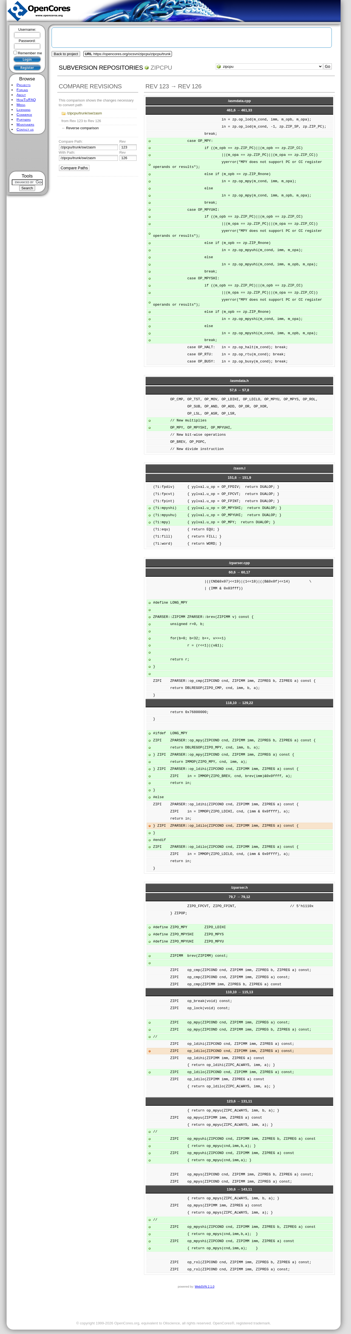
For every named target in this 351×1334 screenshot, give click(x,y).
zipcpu (161, 67)
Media (20, 105)
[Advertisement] (27, 153)
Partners (23, 119)
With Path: (67, 152)
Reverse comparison (82, 128)
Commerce (24, 114)
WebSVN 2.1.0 (204, 1286)
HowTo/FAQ (26, 100)
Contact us (24, 129)
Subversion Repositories (101, 67)
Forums (22, 90)
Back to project (66, 54)
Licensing (23, 110)
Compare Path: (71, 141)
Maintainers (25, 124)
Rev (122, 141)
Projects (23, 85)
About (21, 95)
